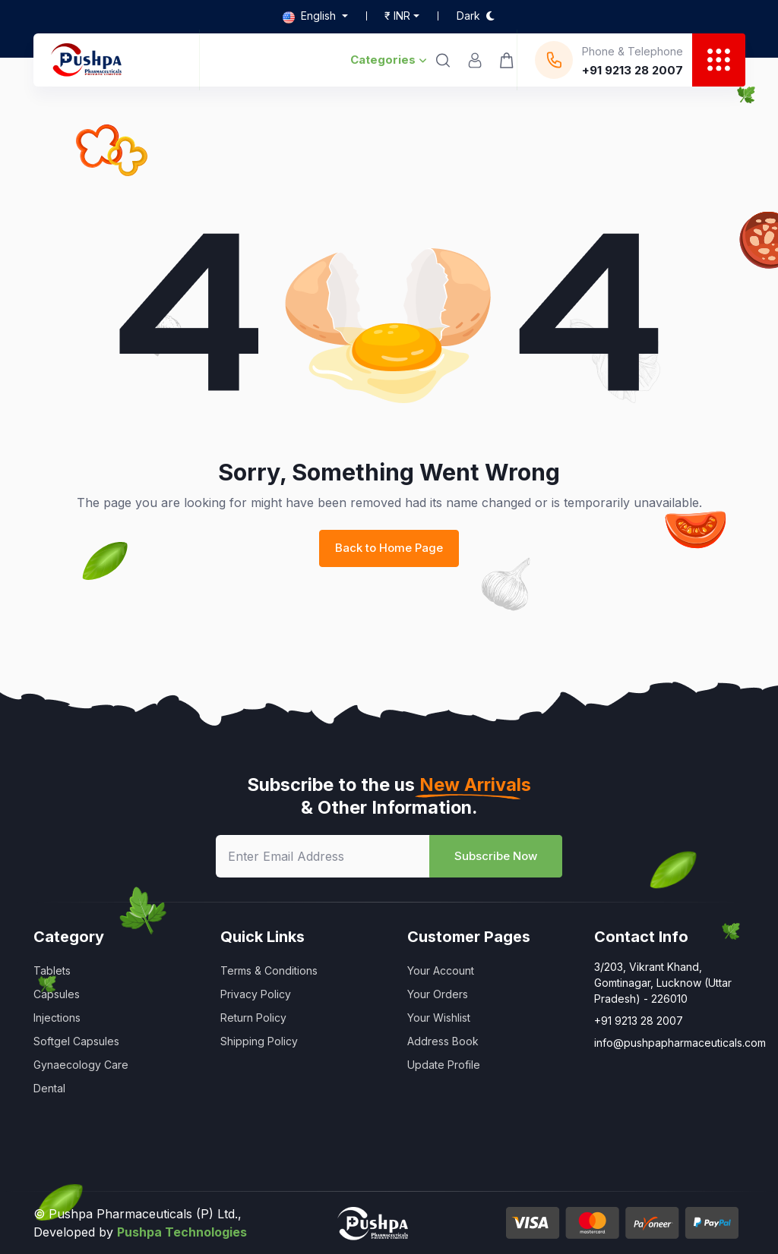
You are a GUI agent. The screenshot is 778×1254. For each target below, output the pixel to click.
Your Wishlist (438, 1017)
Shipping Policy (259, 1041)
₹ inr (397, 15)
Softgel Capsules (76, 1041)
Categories (388, 59)
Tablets (52, 970)
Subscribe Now (495, 856)
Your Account (440, 970)
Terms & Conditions (269, 970)
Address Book (443, 1041)
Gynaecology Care (80, 1064)
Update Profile (443, 1064)
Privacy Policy (255, 994)
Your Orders (437, 994)
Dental (49, 1088)
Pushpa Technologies (182, 1232)
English (311, 15)
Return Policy (253, 1017)
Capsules (56, 994)
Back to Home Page (389, 547)
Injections (57, 1017)
